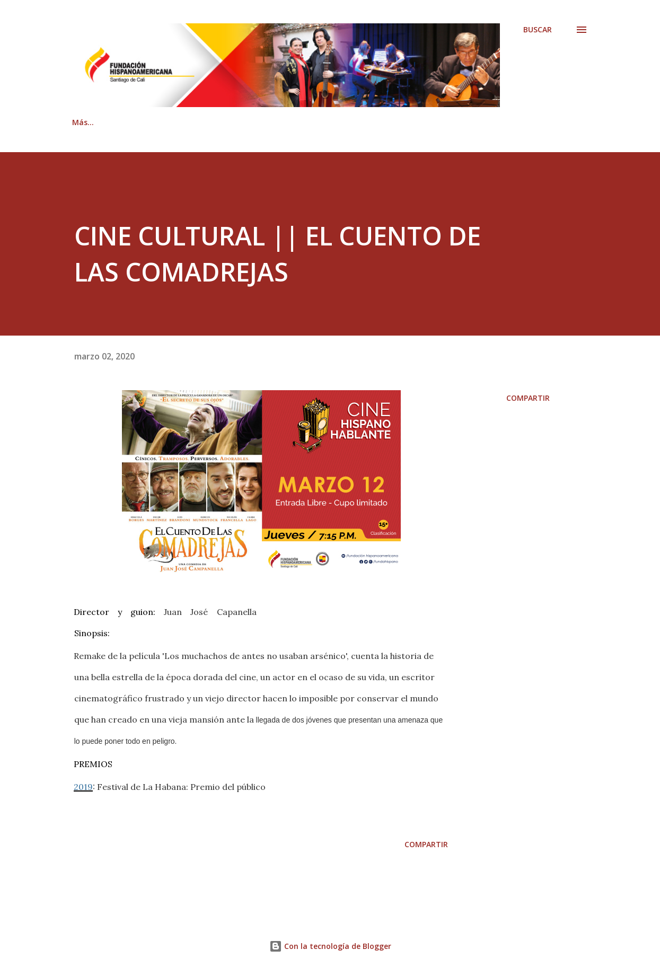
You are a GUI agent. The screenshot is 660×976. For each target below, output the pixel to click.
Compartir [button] (528, 398)
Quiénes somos (151, 122)
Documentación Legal (460, 122)
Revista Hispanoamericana (339, 122)
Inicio (82, 122)
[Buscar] (537, 29)
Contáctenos (234, 122)
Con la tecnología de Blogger (330, 946)
